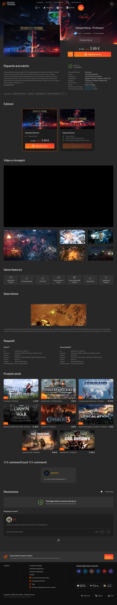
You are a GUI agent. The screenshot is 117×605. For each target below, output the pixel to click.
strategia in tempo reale (19, 93)
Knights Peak (103, 80)
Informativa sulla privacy (36, 568)
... (65, 93)
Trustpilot (6, 565)
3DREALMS (107, 78)
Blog (67, 2)
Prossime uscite (58, 2)
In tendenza (39, 2)
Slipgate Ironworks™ (91, 78)
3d (62, 93)
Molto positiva (89, 87)
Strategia (92, 84)
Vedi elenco (88, 72)
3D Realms (95, 80)
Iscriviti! (109, 557)
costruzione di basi (40, 93)
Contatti (31, 574)
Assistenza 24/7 (76, 2)
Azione (87, 84)
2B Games (100, 78)
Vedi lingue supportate (91, 74)
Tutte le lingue (107, 492)
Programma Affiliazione (36, 571)
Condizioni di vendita (35, 565)
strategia (30, 93)
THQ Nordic (88, 80)
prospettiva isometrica (53, 93)
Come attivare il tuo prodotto (93, 76)
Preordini (48, 2)
